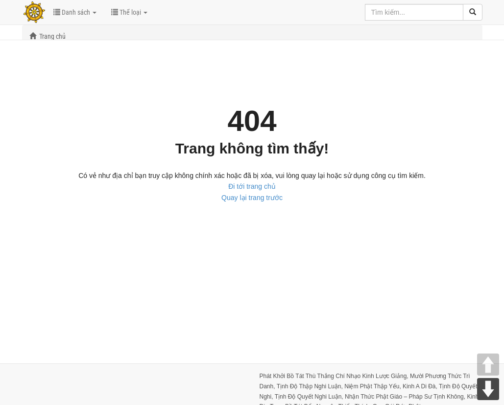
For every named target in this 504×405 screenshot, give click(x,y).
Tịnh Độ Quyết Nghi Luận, (310, 396)
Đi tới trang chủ (252, 186)
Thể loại (129, 12)
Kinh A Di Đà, (421, 386)
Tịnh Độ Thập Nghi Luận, (311, 386)
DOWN (488, 389)
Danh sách (74, 12)
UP (488, 365)
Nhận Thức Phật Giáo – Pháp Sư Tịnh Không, (406, 396)
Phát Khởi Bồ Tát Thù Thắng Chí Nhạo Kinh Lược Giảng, (335, 376)
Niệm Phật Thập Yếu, (373, 386)
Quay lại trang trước (252, 198)
